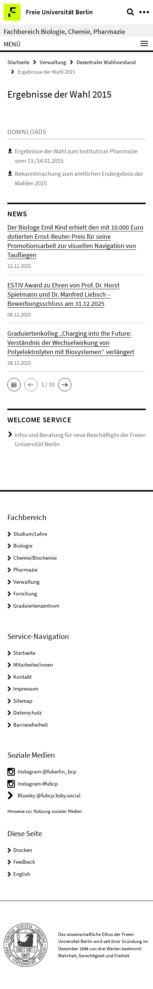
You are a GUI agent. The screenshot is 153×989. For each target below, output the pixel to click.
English (21, 873)
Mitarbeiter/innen (33, 664)
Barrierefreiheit (30, 724)
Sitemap (22, 700)
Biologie (22, 545)
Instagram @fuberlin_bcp (47, 771)
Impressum (25, 688)
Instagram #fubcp (38, 783)
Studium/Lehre (30, 533)
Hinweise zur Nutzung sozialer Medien (44, 811)
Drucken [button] (22, 849)
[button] (14, 384)
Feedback (24, 861)
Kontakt (22, 676)
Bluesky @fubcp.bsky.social (49, 795)
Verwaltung (53, 62)
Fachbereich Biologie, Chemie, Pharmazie (64, 31)
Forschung (25, 593)
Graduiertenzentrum (36, 605)
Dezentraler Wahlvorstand (106, 62)
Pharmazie (25, 569)
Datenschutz (27, 712)
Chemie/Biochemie (35, 557)
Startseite (18, 62)
